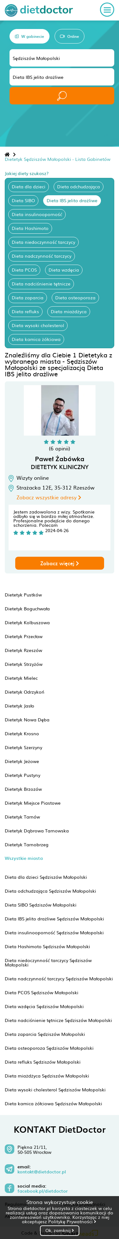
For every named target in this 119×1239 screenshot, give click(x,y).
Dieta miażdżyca (69, 311)
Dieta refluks (25, 311)
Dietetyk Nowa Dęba (27, 719)
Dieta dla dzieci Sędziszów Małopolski (46, 877)
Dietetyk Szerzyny (23, 747)
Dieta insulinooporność (37, 214)
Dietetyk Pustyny (22, 775)
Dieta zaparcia (27, 297)
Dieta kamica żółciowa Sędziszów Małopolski (53, 1103)
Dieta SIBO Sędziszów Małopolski (40, 904)
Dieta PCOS (24, 270)
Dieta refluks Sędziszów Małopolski (43, 1062)
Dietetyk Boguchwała (27, 608)
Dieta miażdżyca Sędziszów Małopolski (47, 1075)
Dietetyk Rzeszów (23, 650)
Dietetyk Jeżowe (22, 761)
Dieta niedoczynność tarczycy (43, 242)
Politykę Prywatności (72, 1221)
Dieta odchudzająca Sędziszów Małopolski (50, 891)
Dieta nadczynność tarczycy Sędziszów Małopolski (59, 978)
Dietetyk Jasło (19, 705)
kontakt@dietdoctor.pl (41, 1172)
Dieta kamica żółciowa (36, 339)
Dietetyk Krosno (22, 733)
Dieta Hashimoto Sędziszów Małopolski (47, 946)
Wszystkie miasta (24, 858)
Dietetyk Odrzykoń (24, 692)
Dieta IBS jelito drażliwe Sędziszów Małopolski (54, 918)
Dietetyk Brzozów (23, 789)
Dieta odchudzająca (78, 186)
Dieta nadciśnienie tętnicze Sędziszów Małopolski (58, 1020)
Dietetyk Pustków (23, 594)
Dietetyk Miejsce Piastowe (33, 803)
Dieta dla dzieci (28, 186)
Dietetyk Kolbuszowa (27, 622)
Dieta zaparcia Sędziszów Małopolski (45, 1034)
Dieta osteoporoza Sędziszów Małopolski (49, 1048)
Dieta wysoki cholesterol (38, 325)
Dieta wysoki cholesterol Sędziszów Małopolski (55, 1089)
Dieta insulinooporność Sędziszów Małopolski (54, 932)
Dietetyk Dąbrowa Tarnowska (37, 830)
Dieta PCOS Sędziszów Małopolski (41, 992)
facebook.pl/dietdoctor (42, 1191)
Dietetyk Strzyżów (24, 664)
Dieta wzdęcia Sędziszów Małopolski (44, 1006)
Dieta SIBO (23, 200)
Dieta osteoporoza (75, 297)
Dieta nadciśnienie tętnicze (41, 283)
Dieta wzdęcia (64, 270)
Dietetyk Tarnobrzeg (27, 844)
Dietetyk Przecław (24, 636)
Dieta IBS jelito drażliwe (72, 200)
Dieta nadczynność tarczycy (41, 256)
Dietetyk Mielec (21, 678)
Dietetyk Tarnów (22, 816)
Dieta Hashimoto (30, 228)
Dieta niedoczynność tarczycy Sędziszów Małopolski (48, 962)
